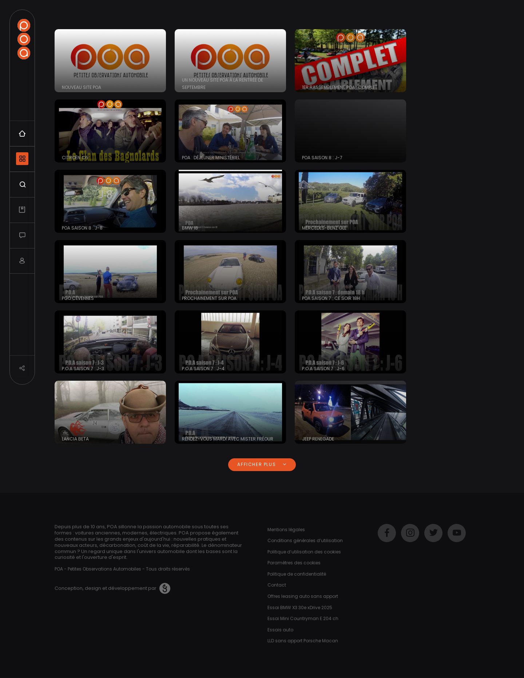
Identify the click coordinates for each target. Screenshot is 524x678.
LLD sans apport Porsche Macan (302, 641)
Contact (276, 585)
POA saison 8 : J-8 (82, 228)
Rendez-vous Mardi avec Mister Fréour (227, 439)
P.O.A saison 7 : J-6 (323, 368)
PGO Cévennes (78, 298)
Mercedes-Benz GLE (324, 228)
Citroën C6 (75, 157)
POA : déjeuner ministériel (211, 157)
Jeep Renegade (318, 439)
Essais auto (280, 630)
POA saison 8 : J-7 (322, 157)
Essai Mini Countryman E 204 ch (302, 618)
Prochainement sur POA (209, 298)
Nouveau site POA (81, 87)
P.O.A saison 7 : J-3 (83, 368)
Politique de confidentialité (296, 574)
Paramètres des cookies (294, 563)
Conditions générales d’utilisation (305, 540)
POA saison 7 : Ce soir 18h (331, 298)
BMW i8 (190, 228)
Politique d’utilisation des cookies (304, 552)
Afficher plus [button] (261, 464)
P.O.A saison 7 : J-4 (203, 368)
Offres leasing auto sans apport (302, 596)
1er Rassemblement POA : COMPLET (339, 87)
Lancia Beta (75, 439)
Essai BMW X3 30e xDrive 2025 (299, 607)
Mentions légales (286, 529)
